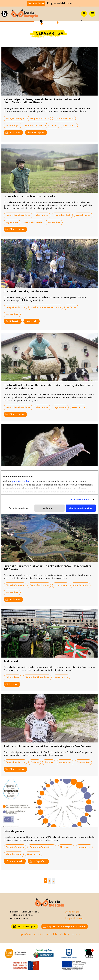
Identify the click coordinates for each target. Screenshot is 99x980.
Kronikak (31, 321)
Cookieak (64, 934)
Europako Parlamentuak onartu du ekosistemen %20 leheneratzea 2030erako (48, 567)
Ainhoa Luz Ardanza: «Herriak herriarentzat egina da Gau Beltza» (47, 746)
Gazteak (48, 762)
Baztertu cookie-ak (18, 508)
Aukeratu (49, 508)
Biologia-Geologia (15, 118)
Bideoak (12, 321)
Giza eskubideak (62, 215)
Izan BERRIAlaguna (24, 926)
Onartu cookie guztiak (80, 508)
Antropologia (12, 125)
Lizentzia (76, 934)
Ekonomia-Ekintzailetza (18, 215)
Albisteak (13, 132)
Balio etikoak (12, 677)
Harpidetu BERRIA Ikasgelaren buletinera (64, 926)
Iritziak (11, 684)
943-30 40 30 (27, 915)
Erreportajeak (36, 132)
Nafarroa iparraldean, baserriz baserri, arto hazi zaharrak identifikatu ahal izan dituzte (42, 101)
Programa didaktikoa (59, 3)
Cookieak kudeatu (80, 499)
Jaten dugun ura (14, 831)
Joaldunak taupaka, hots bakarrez (26, 291)
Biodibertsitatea (33, 125)
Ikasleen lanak (36, 3)
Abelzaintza (42, 215)
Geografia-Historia (39, 118)
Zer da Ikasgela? (72, 911)
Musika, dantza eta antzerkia (46, 307)
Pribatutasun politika (47, 934)
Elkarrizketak (15, 229)
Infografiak (38, 861)
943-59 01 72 (22, 918)
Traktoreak (11, 661)
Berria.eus (15, 911)
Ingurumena (12, 222)
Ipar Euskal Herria (33, 222)
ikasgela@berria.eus (74, 918)
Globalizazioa (83, 215)
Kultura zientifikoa (64, 118)
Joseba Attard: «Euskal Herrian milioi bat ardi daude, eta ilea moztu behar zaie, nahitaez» (48, 387)
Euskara (35, 762)
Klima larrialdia (80, 585)
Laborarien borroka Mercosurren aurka (29, 196)
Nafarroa (52, 125)
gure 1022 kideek (21, 481)
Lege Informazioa (27, 934)
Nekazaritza (69, 125)
